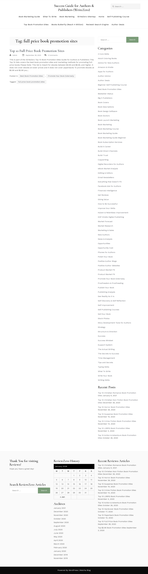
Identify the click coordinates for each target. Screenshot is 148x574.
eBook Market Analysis (108, 168)
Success (101, 336)
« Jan (62, 497)
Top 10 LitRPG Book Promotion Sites (114, 428)
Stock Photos (104, 318)
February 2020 (60, 547)
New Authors (104, 235)
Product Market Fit (106, 270)
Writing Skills (104, 380)
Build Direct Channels (107, 151)
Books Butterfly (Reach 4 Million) (67, 24)
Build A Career (104, 146)
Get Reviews (103, 195)
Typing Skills (103, 367)
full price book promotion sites (31, 82)
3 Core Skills (103, 54)
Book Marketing (67, 16)
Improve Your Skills (106, 208)
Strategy (101, 327)
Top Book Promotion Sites (36, 24)
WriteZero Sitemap (86, 16)
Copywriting (103, 160)
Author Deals (118, 24)
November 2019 (61, 558)
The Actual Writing (106, 349)
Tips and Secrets (105, 362)
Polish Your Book (105, 257)
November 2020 (61, 515)
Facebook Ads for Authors (109, 186)
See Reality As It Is (106, 296)
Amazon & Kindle (105, 67)
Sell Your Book (104, 314)
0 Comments (53, 55)
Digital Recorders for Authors (111, 164)
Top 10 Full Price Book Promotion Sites (37, 51)
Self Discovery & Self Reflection (112, 301)
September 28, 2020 (33, 55)
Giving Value (103, 199)
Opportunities (104, 243)
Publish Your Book (106, 287)
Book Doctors (104, 116)
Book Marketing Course (108, 129)
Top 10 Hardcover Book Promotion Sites (115, 509)
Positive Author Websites (109, 265)
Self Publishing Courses (108, 309)
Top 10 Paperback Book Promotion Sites (115, 515)
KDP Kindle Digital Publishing (111, 217)
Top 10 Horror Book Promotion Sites (114, 407)
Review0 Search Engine (97, 24)
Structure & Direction (107, 331)
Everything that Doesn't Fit (109, 182)
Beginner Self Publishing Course (112, 85)
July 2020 (58, 529)
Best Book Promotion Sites (31, 76)
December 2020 (61, 511)
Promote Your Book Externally (61, 76)
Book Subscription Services (110, 142)
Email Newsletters (106, 177)
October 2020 (60, 519)
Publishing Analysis (106, 292)
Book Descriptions (106, 107)
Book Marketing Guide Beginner (112, 138)
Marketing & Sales (106, 230)
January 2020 (60, 551)
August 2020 (59, 526)
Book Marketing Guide (29, 16)
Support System (105, 345)
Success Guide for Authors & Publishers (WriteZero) (74, 8)
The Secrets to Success (108, 354)
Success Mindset (105, 340)
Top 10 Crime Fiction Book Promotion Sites (117, 421)
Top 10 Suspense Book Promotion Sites (115, 414)
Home (101, 16)
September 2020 (61, 522)
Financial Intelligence (107, 190)
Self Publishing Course (118, 16)
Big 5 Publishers (105, 98)
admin (14, 55)
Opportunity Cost (105, 248)
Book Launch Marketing (108, 120)
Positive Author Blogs (107, 261)
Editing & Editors (105, 173)
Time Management (106, 358)
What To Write (50, 16)
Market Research (105, 226)
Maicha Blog (85, 570)
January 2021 (60, 508)
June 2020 (58, 533)
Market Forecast (105, 221)
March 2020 (59, 544)
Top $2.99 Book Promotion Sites (112, 528)
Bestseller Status (105, 94)
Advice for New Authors (108, 63)
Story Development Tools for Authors (114, 323)
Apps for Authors (105, 71)
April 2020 (58, 540)
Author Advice (104, 76)
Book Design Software (107, 111)
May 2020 (58, 537)
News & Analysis (105, 239)
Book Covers (103, 102)
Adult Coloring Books (107, 58)
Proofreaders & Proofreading (110, 283)
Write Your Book (105, 376)
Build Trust (103, 155)
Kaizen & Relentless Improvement (113, 212)
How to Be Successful (108, 204)
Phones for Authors (106, 252)
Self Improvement (106, 305)
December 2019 (61, 555)
